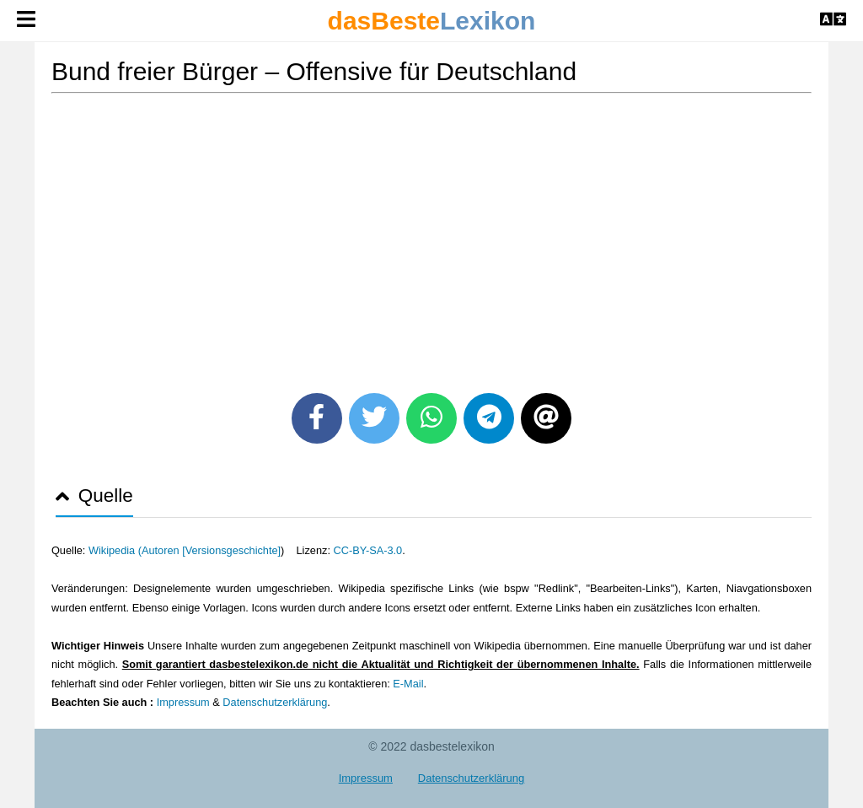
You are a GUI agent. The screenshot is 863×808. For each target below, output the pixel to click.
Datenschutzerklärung (274, 702)
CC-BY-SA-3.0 (367, 550)
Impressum (183, 702)
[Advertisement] (431, 237)
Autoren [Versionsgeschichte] (211, 550)
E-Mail (408, 683)
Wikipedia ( (115, 550)
